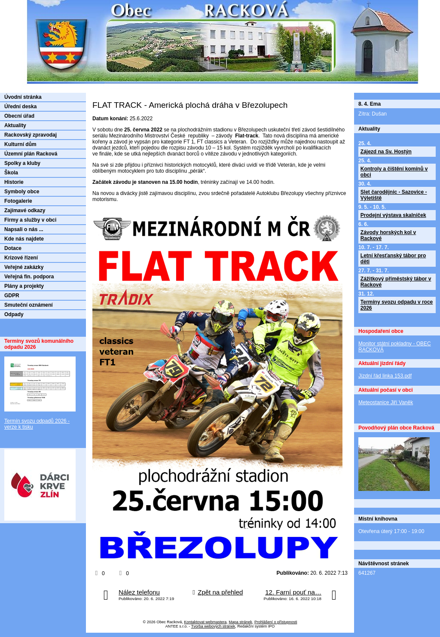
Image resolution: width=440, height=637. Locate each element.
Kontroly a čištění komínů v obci (394, 172)
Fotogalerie (18, 201)
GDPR (11, 296)
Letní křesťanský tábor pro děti (393, 259)
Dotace (12, 248)
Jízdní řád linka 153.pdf (385, 376)
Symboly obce (21, 192)
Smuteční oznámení (28, 305)
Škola (11, 173)
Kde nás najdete (24, 239)
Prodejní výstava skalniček (393, 215)
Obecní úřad (19, 116)
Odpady (14, 314)
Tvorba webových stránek (213, 626)
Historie (14, 182)
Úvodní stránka (23, 97)
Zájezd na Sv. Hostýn (386, 152)
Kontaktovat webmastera (205, 622)
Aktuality (15, 125)
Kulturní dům (20, 144)
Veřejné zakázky (23, 267)
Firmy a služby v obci (30, 220)
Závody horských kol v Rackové (388, 235)
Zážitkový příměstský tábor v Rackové (396, 282)
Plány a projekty (24, 286)
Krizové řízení (21, 258)
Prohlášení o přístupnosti (275, 622)
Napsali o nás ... (23, 229)
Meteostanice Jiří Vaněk (385, 402)
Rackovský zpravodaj (30, 135)
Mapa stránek (240, 622)
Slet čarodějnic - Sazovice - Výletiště (394, 195)
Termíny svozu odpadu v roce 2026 (397, 305)
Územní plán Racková (30, 154)
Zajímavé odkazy (24, 210)
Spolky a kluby (22, 163)
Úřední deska (20, 107)
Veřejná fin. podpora (29, 277)
